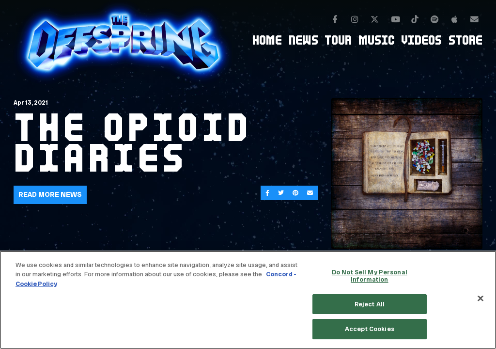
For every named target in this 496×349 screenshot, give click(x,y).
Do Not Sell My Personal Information (369, 276)
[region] (248, 300)
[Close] (480, 298)
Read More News (50, 194)
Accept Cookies (369, 329)
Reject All (370, 304)
